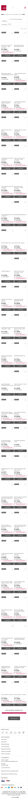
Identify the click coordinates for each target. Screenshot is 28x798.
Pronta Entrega (17, 19)
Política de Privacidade (6, 751)
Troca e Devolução (5, 746)
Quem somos (4, 739)
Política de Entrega (5, 744)
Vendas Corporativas (5, 753)
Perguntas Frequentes (5, 749)
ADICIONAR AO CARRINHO (7, 55)
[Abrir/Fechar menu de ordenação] (4, 21)
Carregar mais (14, 718)
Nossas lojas (4, 741)
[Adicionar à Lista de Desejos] (12, 33)
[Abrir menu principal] (25, 7)
